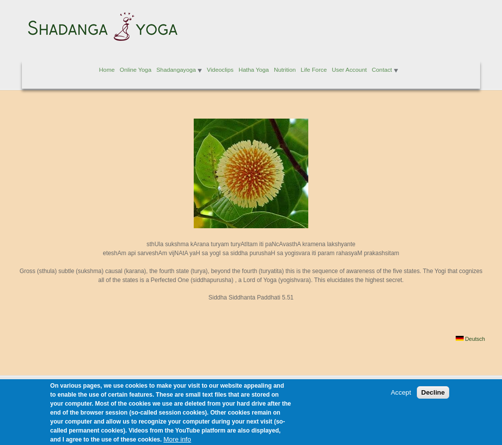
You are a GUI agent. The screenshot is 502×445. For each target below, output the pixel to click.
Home (107, 70)
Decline (433, 397)
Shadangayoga (176, 70)
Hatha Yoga (254, 70)
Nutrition (285, 70)
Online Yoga (135, 70)
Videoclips (220, 70)
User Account (349, 70)
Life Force (314, 70)
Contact (382, 70)
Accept (401, 397)
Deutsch (470, 339)
